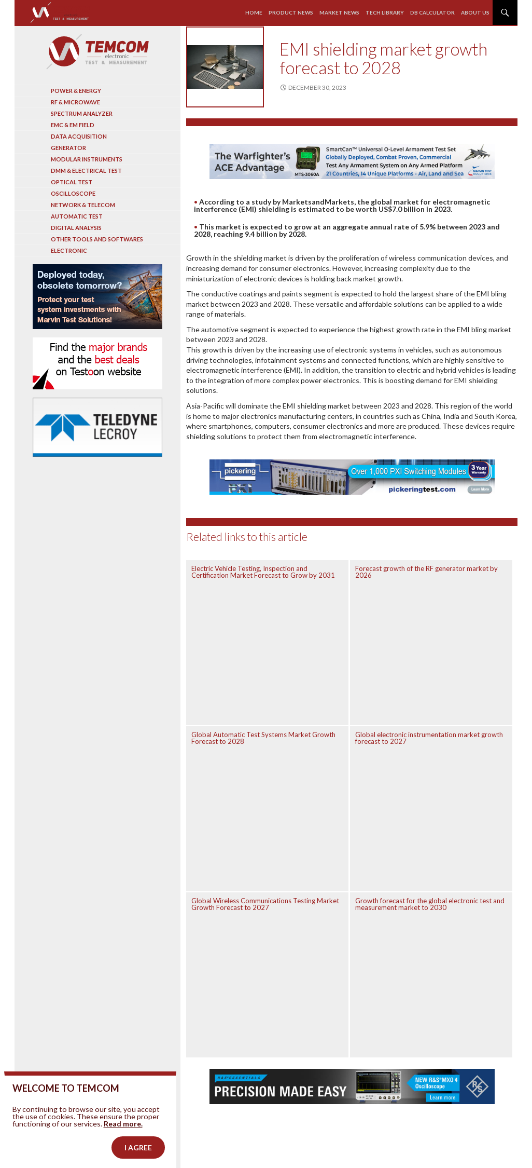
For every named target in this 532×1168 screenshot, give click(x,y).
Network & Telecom (83, 204)
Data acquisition (79, 136)
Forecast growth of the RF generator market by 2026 (426, 571)
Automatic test (77, 216)
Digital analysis (76, 227)
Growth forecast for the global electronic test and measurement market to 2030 (430, 904)
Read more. (123, 1139)
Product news (291, 12)
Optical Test (71, 182)
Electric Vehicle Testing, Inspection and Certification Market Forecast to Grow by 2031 (263, 571)
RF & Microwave (75, 102)
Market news (339, 12)
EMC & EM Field (72, 124)
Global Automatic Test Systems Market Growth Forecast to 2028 (263, 737)
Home (253, 12)
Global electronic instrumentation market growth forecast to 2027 (429, 737)
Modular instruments (86, 159)
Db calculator (432, 12)
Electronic (69, 250)
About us (475, 12)
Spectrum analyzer (82, 113)
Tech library (385, 12)
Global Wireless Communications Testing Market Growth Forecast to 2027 (265, 904)
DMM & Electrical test (86, 170)
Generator (68, 147)
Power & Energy (76, 90)
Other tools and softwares (97, 239)
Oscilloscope (73, 193)
